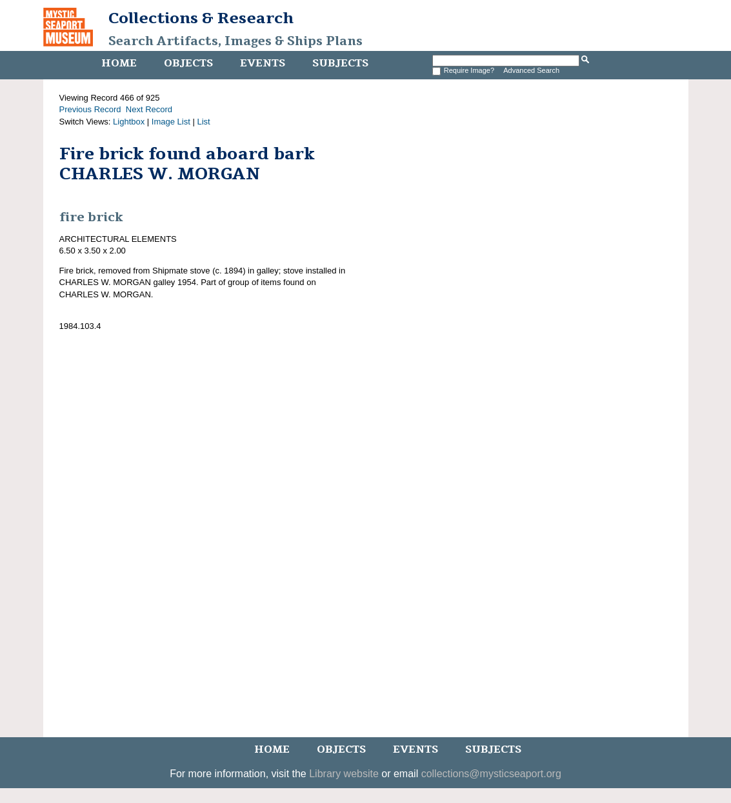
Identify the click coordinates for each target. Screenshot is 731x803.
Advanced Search (531, 70)
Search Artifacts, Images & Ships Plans (235, 41)
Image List (171, 121)
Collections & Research (201, 18)
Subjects (340, 63)
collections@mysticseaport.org (491, 773)
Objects (188, 63)
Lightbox (129, 121)
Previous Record (90, 109)
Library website (344, 773)
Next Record (149, 109)
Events (262, 63)
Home (119, 63)
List (203, 121)
